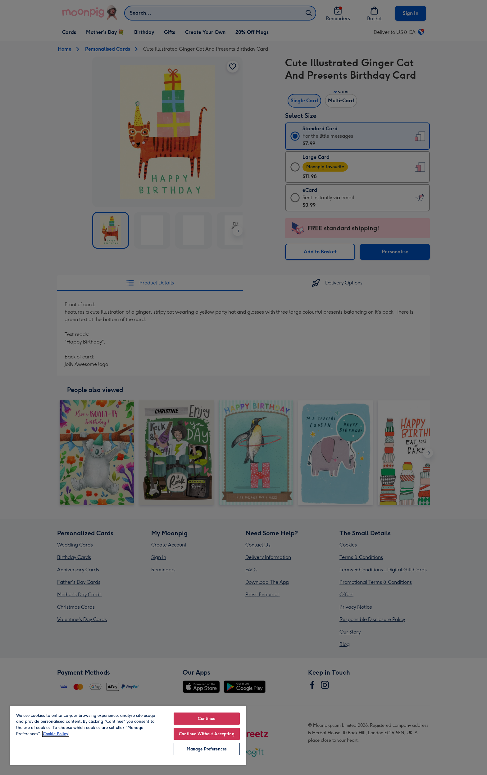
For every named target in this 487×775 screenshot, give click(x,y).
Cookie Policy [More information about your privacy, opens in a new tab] (55, 733)
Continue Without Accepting (206, 733)
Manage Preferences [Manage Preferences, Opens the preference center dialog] (207, 749)
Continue (206, 718)
